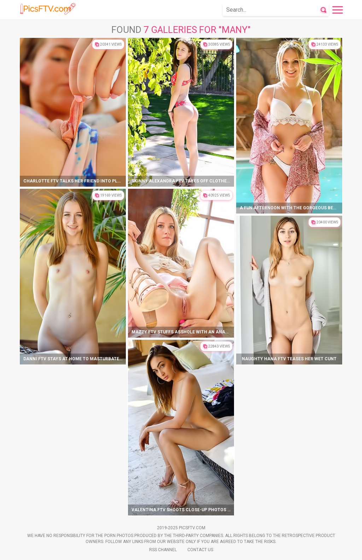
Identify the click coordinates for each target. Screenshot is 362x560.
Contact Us (200, 549)
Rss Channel (163, 549)
